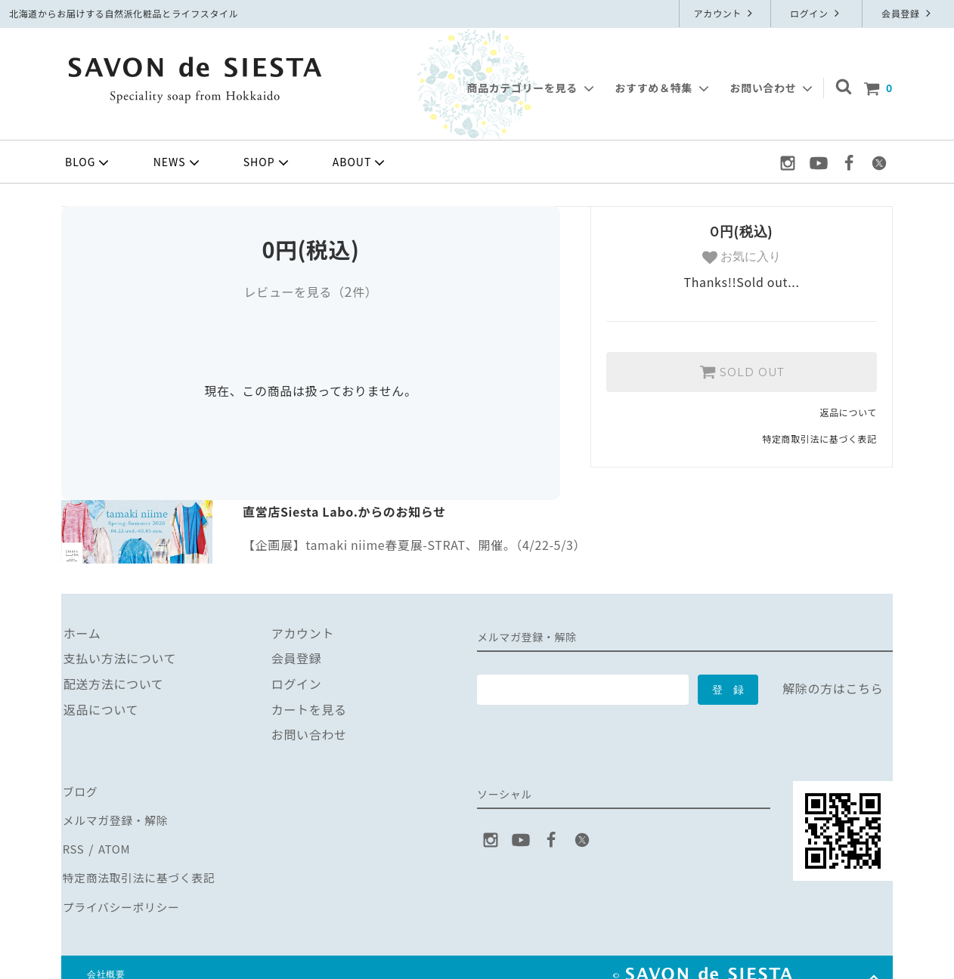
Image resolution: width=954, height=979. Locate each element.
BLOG (88, 162)
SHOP (267, 162)
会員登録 (907, 13)
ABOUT (361, 162)
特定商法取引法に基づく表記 (143, 866)
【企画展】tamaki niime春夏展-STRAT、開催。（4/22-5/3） (414, 545)
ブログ (80, 790)
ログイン (816, 13)
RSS (73, 841)
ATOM (113, 841)
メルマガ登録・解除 (118, 816)
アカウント (725, 13)
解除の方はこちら (832, 688)
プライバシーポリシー (124, 892)
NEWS (178, 162)
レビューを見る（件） (310, 292)
